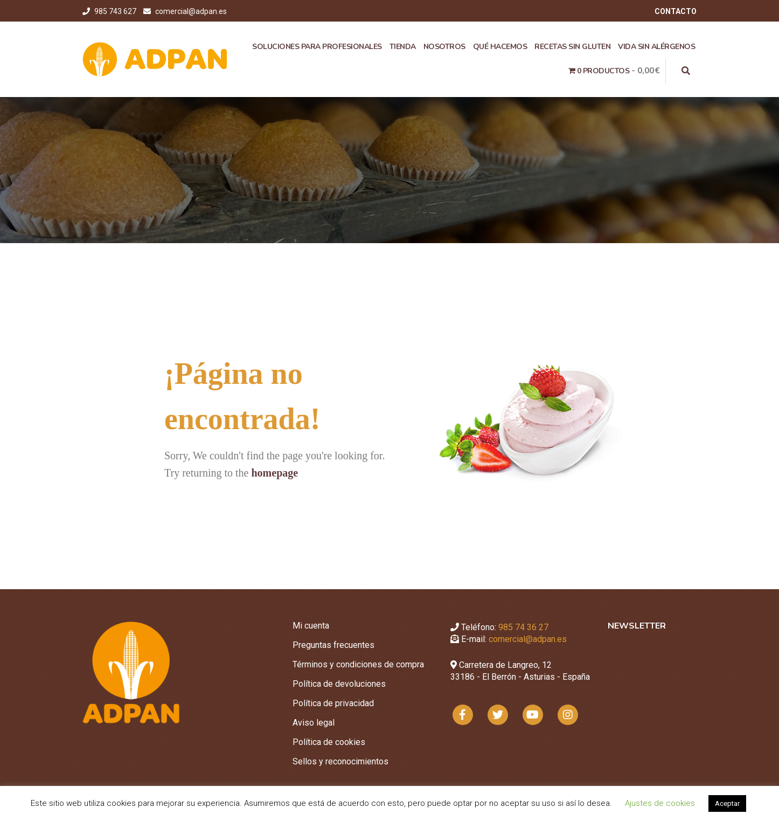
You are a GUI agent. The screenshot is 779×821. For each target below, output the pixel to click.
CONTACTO (676, 11)
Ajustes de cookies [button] (660, 803)
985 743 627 (116, 11)
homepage (274, 473)
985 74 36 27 (523, 627)
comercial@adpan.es (191, 11)
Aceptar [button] (727, 803)
